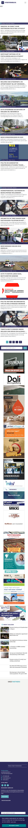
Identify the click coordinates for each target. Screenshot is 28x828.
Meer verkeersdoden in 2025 (12, 137)
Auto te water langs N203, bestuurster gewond (11, 275)
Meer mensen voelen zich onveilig (11, 247)
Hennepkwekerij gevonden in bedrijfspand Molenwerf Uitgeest (13, 192)
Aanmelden (5, 808)
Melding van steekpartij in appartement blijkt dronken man (12, 83)
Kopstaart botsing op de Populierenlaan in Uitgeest (12, 55)
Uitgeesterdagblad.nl (10, 2)
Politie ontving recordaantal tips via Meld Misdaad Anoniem (13, 303)
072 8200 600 (6, 788)
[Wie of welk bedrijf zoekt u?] (11, 348)
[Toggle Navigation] (25, 3)
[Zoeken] (25, 348)
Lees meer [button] (13, 822)
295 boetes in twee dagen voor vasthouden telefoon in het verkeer (13, 219)
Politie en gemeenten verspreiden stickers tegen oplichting (12, 164)
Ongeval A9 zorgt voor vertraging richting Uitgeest (13, 27)
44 (20, 342)
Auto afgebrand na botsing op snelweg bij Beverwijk (13, 111)
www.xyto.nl (5, 791)
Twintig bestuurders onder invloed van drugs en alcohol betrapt (13, 330)
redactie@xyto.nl (6, 789)
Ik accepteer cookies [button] (14, 825)
